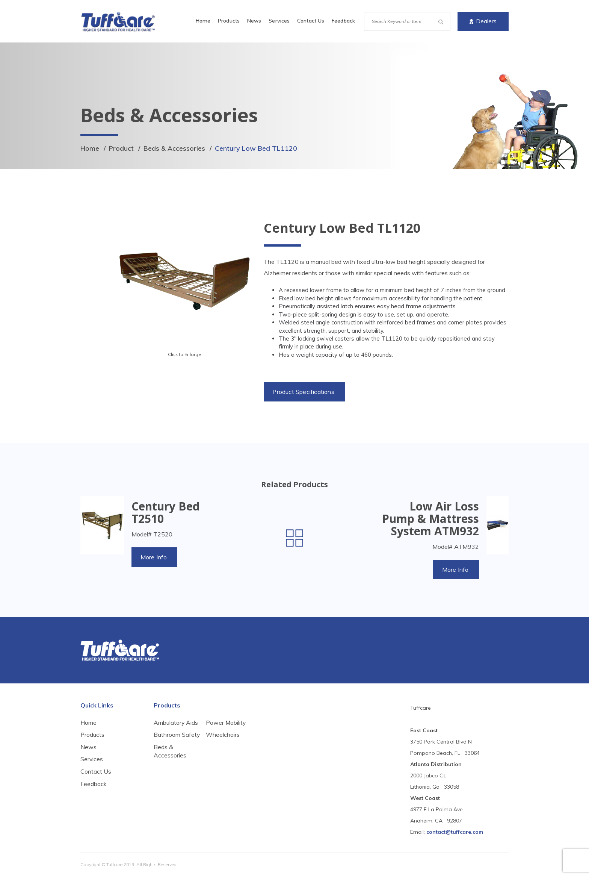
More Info (154, 557)
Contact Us (310, 20)
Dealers (483, 21)
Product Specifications (304, 391)
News (254, 20)
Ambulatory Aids (176, 723)
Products (229, 20)
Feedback (343, 20)
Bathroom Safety (167, 740)
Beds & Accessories (175, 148)
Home (203, 20)
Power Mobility (226, 744)
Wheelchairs (223, 756)
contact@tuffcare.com (454, 832)
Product (121, 148)
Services (279, 20)
